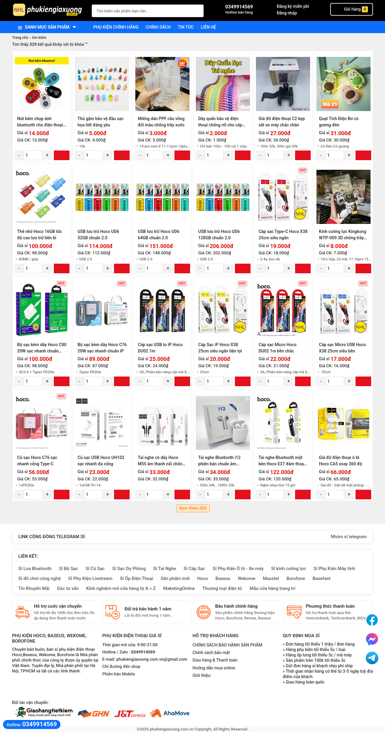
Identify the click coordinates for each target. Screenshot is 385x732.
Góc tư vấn (68, 588)
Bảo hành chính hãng (236, 606)
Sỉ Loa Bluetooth (34, 568)
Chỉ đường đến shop (121, 666)
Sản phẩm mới (175, 578)
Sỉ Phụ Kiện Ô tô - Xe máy (238, 568)
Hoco (202, 578)
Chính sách (158, 27)
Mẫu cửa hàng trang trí (272, 588)
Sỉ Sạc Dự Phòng (129, 568)
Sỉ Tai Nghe (164, 568)
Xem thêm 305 (193, 508)
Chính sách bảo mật (211, 652)
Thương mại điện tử (222, 588)
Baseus (222, 578)
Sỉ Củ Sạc (95, 568)
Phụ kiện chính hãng (116, 27)
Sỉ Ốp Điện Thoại (136, 578)
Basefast (321, 578)
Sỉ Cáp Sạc (194, 568)
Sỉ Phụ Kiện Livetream (90, 578)
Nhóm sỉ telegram (349, 536)
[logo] (49, 10)
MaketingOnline (179, 588)
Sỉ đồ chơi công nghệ (39, 578)
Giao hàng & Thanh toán (214, 660)
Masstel (271, 578)
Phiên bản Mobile (118, 674)
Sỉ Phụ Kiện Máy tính (334, 568)
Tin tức (186, 27)
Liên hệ (208, 27)
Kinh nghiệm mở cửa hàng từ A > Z (121, 588)
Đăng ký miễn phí (293, 6)
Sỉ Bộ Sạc (68, 568)
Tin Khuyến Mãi (34, 588)
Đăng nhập (287, 13)
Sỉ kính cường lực (288, 568)
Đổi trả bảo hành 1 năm (148, 609)
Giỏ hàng (351, 9)
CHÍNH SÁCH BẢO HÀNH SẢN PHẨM (227, 645)
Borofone (295, 578)
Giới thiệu (201, 675)
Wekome (246, 578)
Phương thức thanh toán (330, 606)
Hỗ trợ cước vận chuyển (58, 606)
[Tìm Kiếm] (197, 10)
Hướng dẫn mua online (213, 667)
